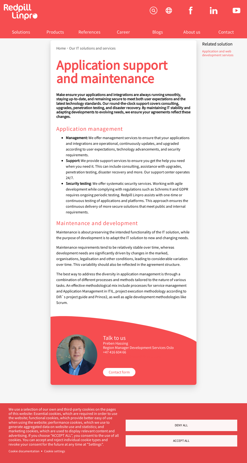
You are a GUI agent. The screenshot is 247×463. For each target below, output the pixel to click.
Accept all (181, 440)
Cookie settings (54, 451)
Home (61, 48)
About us (191, 32)
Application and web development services (217, 53)
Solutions (21, 32)
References (89, 32)
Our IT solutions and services (92, 48)
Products (55, 32)
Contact (226, 32)
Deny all (181, 425)
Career (123, 32)
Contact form (119, 371)
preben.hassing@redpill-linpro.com (132, 356)
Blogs (157, 32)
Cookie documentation (24, 451)
